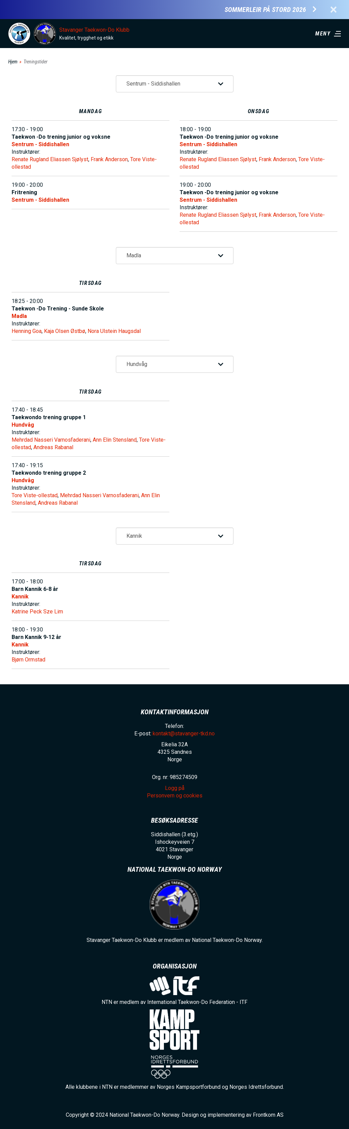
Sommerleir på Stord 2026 (265, 10)
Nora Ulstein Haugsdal (114, 331)
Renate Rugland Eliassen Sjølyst (50, 159)
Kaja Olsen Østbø (64, 331)
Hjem (12, 61)
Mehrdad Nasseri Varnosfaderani (51, 440)
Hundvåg (23, 425)
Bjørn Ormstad (28, 659)
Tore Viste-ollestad (35, 495)
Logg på (174, 788)
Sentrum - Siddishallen (40, 144)
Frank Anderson (109, 159)
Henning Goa (27, 331)
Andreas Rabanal (53, 447)
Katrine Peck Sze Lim (37, 611)
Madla (19, 316)
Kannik (20, 596)
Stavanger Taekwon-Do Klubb (94, 30)
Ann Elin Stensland (115, 440)
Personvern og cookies (174, 795)
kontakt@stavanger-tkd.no (184, 733)
